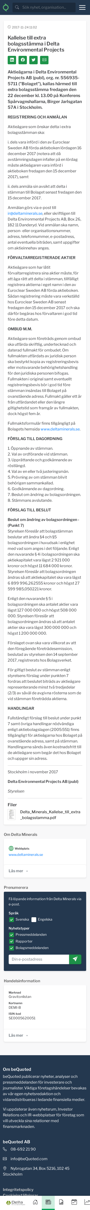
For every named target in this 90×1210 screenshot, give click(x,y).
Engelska (45, 919)
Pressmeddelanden (31, 934)
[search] (48, 7)
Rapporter (24, 941)
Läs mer (19, 871)
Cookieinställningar (20, 1195)
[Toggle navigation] (82, 7)
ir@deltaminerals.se (25, 213)
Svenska (22, 919)
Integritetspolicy (18, 1189)
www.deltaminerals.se (60, 429)
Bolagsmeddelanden (32, 948)
